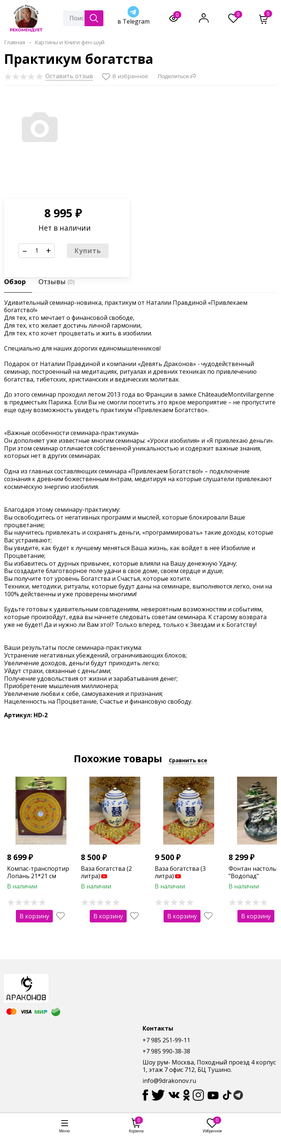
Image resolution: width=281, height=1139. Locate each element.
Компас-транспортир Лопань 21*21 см (38, 872)
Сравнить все (188, 760)
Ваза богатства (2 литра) (106, 872)
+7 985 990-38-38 (166, 1051)
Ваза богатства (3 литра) (180, 872)
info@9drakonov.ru (169, 1081)
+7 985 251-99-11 (166, 1040)
